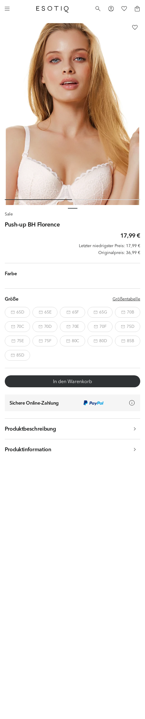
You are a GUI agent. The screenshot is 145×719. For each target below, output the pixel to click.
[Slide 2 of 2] (107, 199)
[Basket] (137, 8)
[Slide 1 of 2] (38, 199)
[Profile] (111, 8)
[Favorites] (124, 8)
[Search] (98, 8)
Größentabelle (126, 299)
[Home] (52, 8)
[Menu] (7, 8)
